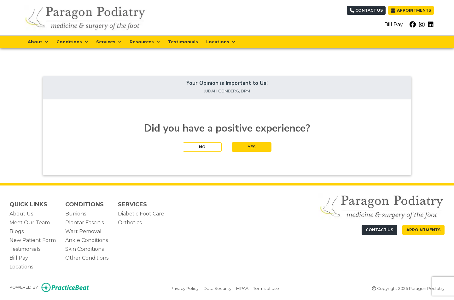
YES (251, 146)
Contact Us (366, 10)
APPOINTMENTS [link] (411, 10)
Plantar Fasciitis (84, 223)
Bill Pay (393, 24)
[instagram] (422, 24)
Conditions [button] (72, 41)
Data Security (217, 288)
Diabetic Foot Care (141, 214)
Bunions (75, 214)
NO (202, 146)
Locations (21, 267)
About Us (21, 214)
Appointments (423, 229)
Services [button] (108, 41)
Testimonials (183, 41)
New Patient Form (32, 240)
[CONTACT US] (379, 230)
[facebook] (413, 24)
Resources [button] (145, 41)
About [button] (38, 41)
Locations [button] (220, 41)
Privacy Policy (185, 288)
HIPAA (242, 288)
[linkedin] (431, 24)
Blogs (16, 231)
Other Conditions (86, 258)
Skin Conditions (84, 249)
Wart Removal (83, 231)
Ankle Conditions (86, 240)
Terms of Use (266, 288)
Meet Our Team (29, 223)
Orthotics (130, 223)
